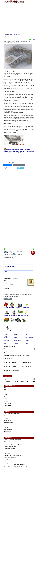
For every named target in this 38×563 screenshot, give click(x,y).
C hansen (6, 360)
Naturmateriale (17, 340)
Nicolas (5, 368)
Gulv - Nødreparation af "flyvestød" (12, 413)
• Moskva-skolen (8, 261)
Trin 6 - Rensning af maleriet (10, 457)
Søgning (15, 34)
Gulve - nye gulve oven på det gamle (12, 439)
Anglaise (6, 425)
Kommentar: (6, 288)
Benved (6, 394)
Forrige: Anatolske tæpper (10, 248)
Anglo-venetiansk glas (9, 422)
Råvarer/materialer (29, 337)
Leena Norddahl (7, 353)
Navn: (5, 280)
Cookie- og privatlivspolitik (19, 464)
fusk (5, 387)
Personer (16, 343)
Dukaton (6, 389)
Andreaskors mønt (8, 434)
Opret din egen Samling (19, 165)
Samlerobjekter (28, 339)
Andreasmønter (7, 431)
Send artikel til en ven (10, 167)
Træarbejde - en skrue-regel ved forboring (13, 455)
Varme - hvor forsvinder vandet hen (12, 450)
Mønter (15, 339)
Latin (5, 343)
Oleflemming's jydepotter (9, 448)
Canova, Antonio (8, 405)
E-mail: (5, 283)
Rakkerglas (6, 407)
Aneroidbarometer (8, 429)
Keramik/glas (6, 342)
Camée (5, 392)
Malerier (16, 334)
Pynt (26, 334)
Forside (10, 34)
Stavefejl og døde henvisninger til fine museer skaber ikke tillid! (18, 362)
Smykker (27, 340)
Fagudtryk (6, 337)
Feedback (21, 167)
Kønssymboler (7, 453)
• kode (5, 271)
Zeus (5, 396)
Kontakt (31, 463)
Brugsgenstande (7, 336)
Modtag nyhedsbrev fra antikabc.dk (12, 296)
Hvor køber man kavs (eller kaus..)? (12, 370)
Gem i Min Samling (7, 165)
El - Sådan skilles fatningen (10, 446)
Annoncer (27, 463)
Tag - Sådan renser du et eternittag (12, 460)
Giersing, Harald (7, 403)
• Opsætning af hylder (9, 266)
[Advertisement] (17, 18)
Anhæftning (6, 418)
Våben (26, 343)
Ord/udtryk (16, 342)
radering (6, 398)
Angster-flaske (7, 420)
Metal (15, 336)
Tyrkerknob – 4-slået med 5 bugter (12, 415)
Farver (5, 339)
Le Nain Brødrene (8, 401)
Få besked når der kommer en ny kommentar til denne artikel (18, 294)
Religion (27, 336)
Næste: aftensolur (29, 248)
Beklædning (6, 334)
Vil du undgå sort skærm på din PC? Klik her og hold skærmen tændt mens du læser (17, 42)
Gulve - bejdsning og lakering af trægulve (13, 441)
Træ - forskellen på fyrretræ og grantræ (13, 444)
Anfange (6, 427)
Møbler (15, 337)
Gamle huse (6, 340)
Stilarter (26, 342)
